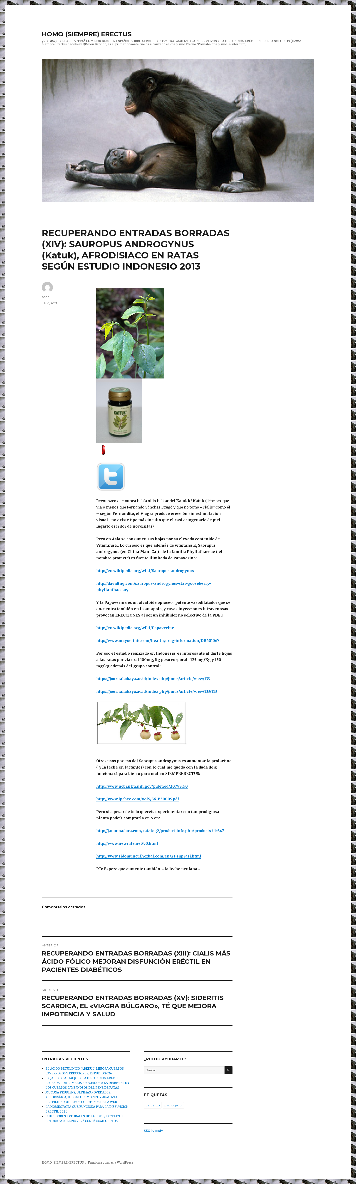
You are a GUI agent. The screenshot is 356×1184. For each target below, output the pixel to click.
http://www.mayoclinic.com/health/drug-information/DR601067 (157, 640)
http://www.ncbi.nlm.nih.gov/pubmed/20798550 (142, 786)
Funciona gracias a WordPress (110, 1162)
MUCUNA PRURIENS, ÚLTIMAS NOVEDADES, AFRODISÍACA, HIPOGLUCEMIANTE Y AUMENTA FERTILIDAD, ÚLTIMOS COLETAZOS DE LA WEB (81, 1097)
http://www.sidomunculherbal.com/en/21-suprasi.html (148, 856)
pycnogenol (173, 1105)
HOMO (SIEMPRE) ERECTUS (87, 34)
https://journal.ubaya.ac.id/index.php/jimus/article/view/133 (153, 678)
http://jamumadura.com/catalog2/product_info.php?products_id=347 (160, 830)
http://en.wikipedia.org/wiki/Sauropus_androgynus (145, 570)
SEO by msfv (153, 1131)
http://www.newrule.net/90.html (127, 843)
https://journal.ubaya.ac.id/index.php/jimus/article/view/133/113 (156, 691)
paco (45, 297)
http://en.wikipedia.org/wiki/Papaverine (135, 628)
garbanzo (153, 1105)
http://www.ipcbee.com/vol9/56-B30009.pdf (137, 799)
